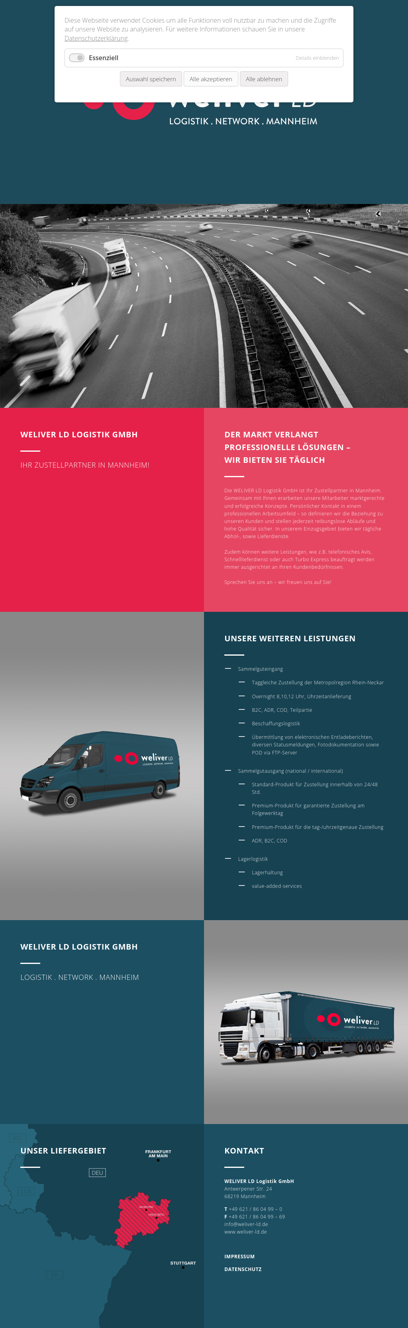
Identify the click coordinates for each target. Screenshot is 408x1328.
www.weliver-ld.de (245, 1231)
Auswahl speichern (151, 79)
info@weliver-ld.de (246, 1224)
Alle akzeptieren (211, 79)
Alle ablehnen (264, 79)
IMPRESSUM (239, 1256)
